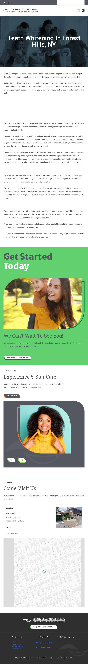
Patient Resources (17, 649)
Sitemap (48, 661)
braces (59, 188)
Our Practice (17, 644)
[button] (83, 10)
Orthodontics (17, 647)
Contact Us (17, 652)
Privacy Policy (56, 661)
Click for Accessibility (67, 661)
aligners (62, 192)
